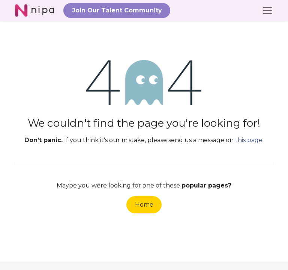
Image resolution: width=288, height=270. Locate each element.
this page (248, 140)
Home (144, 204)
